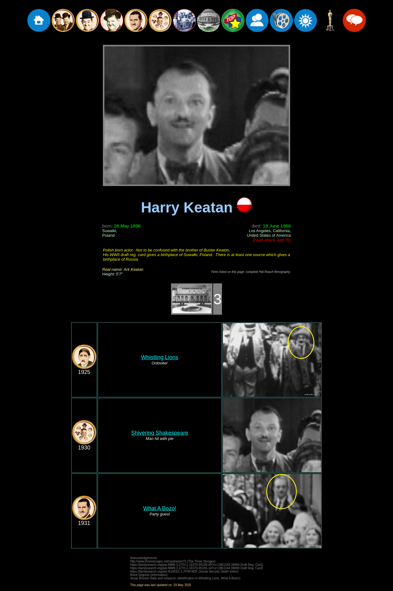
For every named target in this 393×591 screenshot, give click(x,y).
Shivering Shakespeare (159, 433)
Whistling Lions (159, 357)
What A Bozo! (159, 508)
